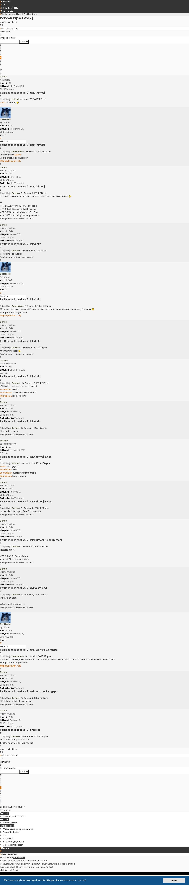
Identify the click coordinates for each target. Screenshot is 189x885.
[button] (0, 34)
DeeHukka (5, 119)
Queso (17, 154)
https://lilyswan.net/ (10, 161)
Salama (4, 360)
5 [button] (0, 60)
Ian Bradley (19, 857)
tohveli (3, 76)
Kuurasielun (6, 395)
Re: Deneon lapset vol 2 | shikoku (20, 730)
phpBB (35, 863)
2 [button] (0, 51)
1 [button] (0, 48)
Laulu (2, 102)
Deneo (3, 167)
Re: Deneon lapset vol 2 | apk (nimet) (22, 93)
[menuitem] (2, 4)
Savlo (3, 466)
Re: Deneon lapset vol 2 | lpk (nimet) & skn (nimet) (31, 540)
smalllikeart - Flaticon (37, 860)
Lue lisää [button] (82, 880)
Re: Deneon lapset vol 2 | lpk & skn (20, 244)
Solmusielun (6, 392)
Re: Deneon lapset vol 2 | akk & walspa (23, 588)
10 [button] (1, 70)
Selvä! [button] (174, 880)
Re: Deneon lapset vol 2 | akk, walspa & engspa (29, 650)
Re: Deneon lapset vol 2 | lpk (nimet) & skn (26, 457)
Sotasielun (5, 389)
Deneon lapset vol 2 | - (18, 18)
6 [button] (0, 64)
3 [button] (0, 54)
